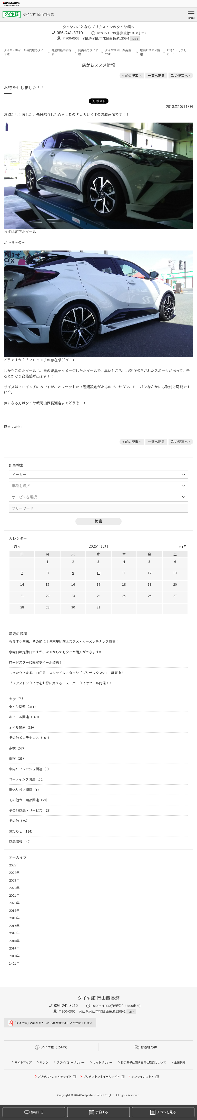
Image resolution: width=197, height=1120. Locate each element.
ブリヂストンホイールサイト (101, 1076)
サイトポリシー (103, 1062)
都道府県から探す (61, 52)
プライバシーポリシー (70, 1062)
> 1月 (183, 546)
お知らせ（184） (21, 831)
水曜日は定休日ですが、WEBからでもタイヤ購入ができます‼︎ (55, 651)
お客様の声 (146, 1047)
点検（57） (17, 748)
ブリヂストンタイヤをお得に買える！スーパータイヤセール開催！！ (60, 683)
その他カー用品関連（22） (29, 799)
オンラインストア (142, 1076)
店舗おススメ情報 (150, 52)
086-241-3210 (70, 32)
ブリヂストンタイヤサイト (55, 1076)
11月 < (15, 546)
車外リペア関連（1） (25, 789)
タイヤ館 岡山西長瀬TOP (118, 52)
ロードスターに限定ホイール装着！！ (37, 662)
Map (135, 38)
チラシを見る (163, 1112)
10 (98, 572)
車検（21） (17, 758)
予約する (98, 1112)
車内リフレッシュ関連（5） (30, 768)
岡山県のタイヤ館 (88, 52)
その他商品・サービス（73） (31, 810)
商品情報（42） (21, 841)
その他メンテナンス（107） (30, 737)
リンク (44, 1062)
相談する (33, 1112)
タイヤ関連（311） (23, 706)
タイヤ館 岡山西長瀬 (38, 14)
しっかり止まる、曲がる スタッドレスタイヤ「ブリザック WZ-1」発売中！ (66, 672)
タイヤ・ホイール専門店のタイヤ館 (23, 52)
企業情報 (179, 1062)
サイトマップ (23, 1062)
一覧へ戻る (156, 75)
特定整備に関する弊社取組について (143, 1062)
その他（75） (19, 820)
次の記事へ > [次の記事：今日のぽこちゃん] (181, 75)
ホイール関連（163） (25, 716)
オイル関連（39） (22, 727)
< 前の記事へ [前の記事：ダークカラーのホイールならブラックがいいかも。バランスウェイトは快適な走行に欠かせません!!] (132, 75)
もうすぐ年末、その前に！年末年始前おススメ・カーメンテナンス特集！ (64, 641)
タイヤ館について (51, 1047)
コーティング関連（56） (27, 779)
